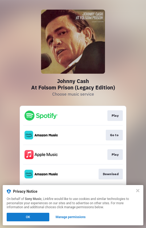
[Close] (137, 190)
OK (28, 217)
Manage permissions (71, 217)
